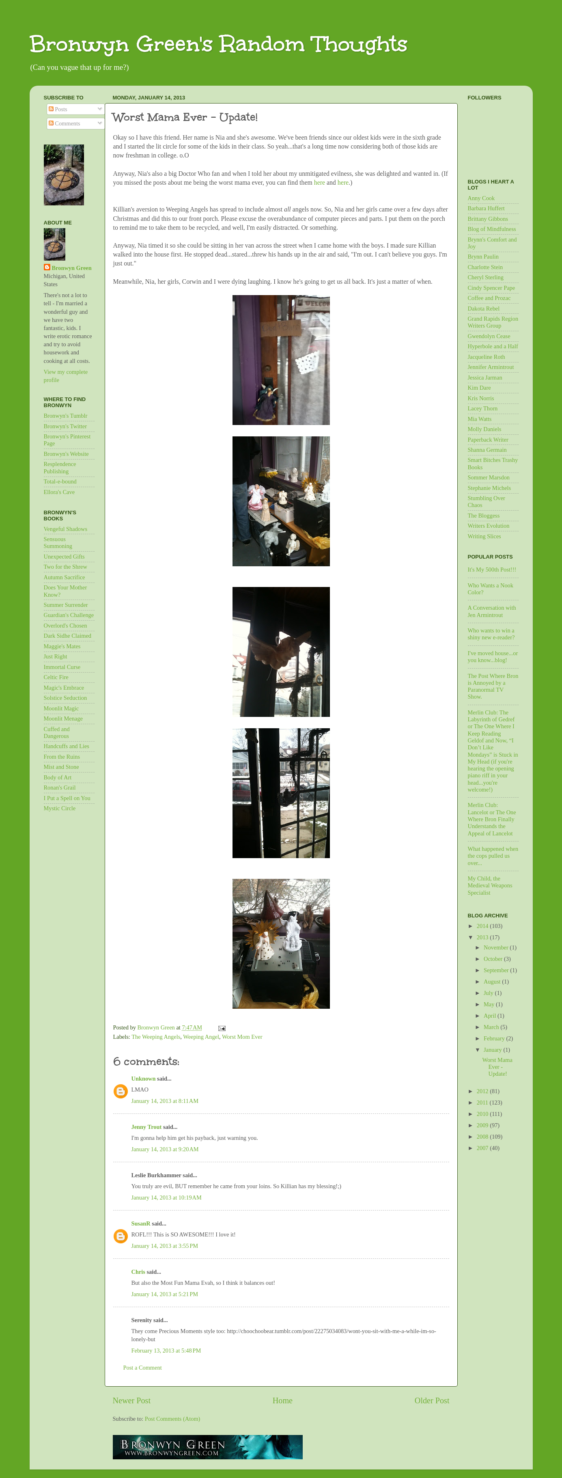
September (497, 970)
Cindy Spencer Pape (491, 288)
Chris (138, 1272)
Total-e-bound (60, 481)
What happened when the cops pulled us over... (493, 856)
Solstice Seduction (65, 698)
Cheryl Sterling (486, 277)
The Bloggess (484, 515)
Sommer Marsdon (489, 477)
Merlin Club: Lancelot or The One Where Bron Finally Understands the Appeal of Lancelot (492, 819)
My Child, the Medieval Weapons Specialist (490, 885)
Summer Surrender (66, 605)
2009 (483, 1125)
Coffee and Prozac (489, 298)
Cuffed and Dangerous (57, 732)
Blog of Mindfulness (492, 229)
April (490, 1015)
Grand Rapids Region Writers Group (493, 322)
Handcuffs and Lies (66, 746)
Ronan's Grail (60, 787)
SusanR (141, 1223)
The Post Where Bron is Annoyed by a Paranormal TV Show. (493, 686)
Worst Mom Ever (242, 1037)
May (490, 1004)
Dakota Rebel (484, 308)
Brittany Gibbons (488, 219)
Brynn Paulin (483, 256)
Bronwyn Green (72, 268)
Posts (58, 109)
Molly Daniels (485, 429)
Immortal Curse (62, 667)
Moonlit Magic (61, 708)
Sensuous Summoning (58, 542)
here (320, 182)
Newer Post (132, 1400)
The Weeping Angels (155, 1037)
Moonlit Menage (63, 718)
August (493, 981)
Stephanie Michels (489, 488)
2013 (483, 937)
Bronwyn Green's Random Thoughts (219, 43)
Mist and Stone (61, 767)
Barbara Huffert (486, 208)
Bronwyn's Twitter (65, 426)
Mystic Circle (60, 808)
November (497, 947)
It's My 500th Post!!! (492, 569)
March (492, 1027)
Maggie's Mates (62, 646)
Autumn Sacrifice (64, 577)
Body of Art (58, 777)
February (495, 1038)
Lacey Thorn (483, 408)
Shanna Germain (487, 450)
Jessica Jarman (485, 377)
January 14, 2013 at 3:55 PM (164, 1246)
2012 (483, 1091)
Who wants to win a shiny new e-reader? (491, 634)
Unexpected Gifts (64, 556)
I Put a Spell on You (67, 798)
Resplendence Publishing (60, 467)
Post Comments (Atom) (172, 1418)
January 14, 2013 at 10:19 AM (166, 1197)
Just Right (55, 656)
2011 (483, 1102)
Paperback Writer (488, 439)
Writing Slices (484, 536)
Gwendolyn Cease (489, 336)
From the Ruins (62, 756)
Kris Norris (481, 398)
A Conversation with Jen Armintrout (492, 611)
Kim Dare (479, 387)
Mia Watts (480, 419)
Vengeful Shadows (66, 529)
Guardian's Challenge (69, 615)
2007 (483, 1148)
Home (283, 1400)
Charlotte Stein (485, 267)
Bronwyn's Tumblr (66, 415)
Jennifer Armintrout (491, 367)
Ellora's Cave (59, 492)
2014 (483, 926)
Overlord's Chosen (65, 625)
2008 (483, 1136)
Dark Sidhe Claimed (68, 635)
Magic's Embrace (64, 687)
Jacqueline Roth (486, 357)
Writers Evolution (489, 525)
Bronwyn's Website (66, 454)
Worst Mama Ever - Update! (497, 1067)
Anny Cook (481, 198)
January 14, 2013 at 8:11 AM (165, 1101)
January (493, 1049)
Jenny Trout (146, 1127)
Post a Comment (142, 1367)
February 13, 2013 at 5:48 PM (166, 1350)
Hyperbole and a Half (493, 346)
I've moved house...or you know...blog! (493, 656)
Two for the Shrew (65, 566)
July (489, 993)
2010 (483, 1114)
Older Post (432, 1400)
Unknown (143, 1078)
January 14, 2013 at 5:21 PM (164, 1294)
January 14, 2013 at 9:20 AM (165, 1149)
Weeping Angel (201, 1037)
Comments (64, 123)
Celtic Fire (56, 677)
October (494, 959)
